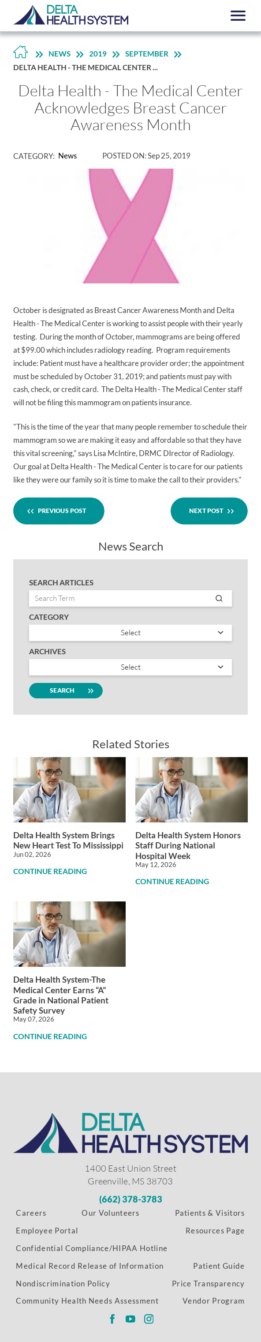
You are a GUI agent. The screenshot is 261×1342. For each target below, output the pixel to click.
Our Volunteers (111, 1213)
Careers (31, 1213)
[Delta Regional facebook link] (112, 1319)
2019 (98, 53)
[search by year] (130, 667)
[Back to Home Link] (20, 54)
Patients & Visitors (210, 1213)
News (59, 53)
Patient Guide (219, 1266)
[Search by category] (130, 633)
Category (49, 617)
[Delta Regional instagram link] (149, 1319)
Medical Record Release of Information (90, 1266)
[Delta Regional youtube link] (130, 1319)
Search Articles (61, 583)
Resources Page (215, 1230)
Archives (47, 652)
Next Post (209, 511)
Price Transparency (208, 1283)
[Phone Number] (130, 1199)
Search (65, 690)
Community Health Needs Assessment (87, 1301)
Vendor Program (214, 1301)
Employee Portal (47, 1230)
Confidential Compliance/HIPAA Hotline (92, 1248)
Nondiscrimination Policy (63, 1283)
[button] (238, 16)
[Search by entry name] (130, 598)
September (146, 53)
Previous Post (59, 511)
